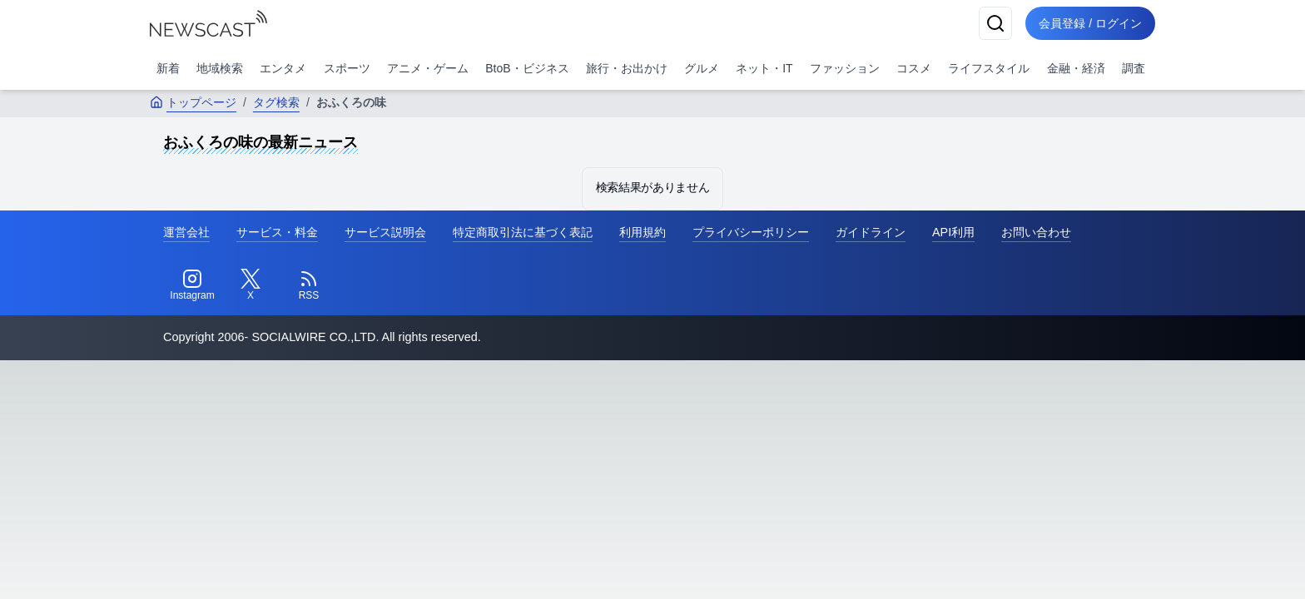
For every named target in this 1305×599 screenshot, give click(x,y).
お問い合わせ (1036, 232)
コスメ (913, 68)
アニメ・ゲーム (428, 68)
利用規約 (642, 232)
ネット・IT (764, 68)
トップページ (193, 102)
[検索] (995, 23)
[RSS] (309, 285)
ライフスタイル (989, 68)
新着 (168, 68)
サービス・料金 (277, 232)
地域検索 (219, 68)
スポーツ (347, 68)
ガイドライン (871, 232)
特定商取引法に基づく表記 (523, 232)
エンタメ (283, 68)
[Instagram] (192, 285)
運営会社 (186, 232)
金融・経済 (1076, 68)
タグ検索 (276, 102)
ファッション (845, 68)
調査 (1133, 68)
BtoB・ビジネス (526, 68)
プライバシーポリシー (750, 232)
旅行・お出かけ (626, 68)
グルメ (701, 68)
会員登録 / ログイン (1090, 23)
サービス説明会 (385, 232)
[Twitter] (250, 285)
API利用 (953, 232)
